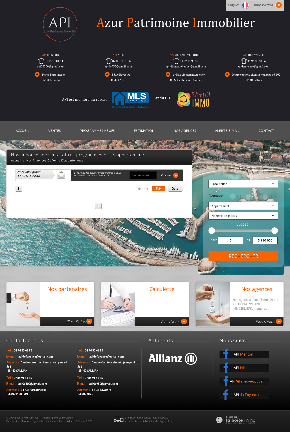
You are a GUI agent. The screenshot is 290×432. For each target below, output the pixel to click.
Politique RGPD (84, 421)
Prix (158, 188)
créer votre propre (29, 174)
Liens (62, 421)
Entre (213, 239)
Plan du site (12, 421)
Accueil (22, 130)
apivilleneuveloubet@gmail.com (186, 66)
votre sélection (263, 5)
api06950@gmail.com (118, 66)
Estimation (144, 130)
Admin (70, 421)
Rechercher (243, 256)
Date (175, 188)
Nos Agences (185, 130)
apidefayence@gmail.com (253, 66)
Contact (266, 130)
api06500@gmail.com (50, 66)
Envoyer (169, 175)
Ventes (54, 130)
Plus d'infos (79, 321)
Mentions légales (30, 421)
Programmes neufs (97, 130)
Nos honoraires (49, 421)
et (248, 239)
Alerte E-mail (227, 130)
